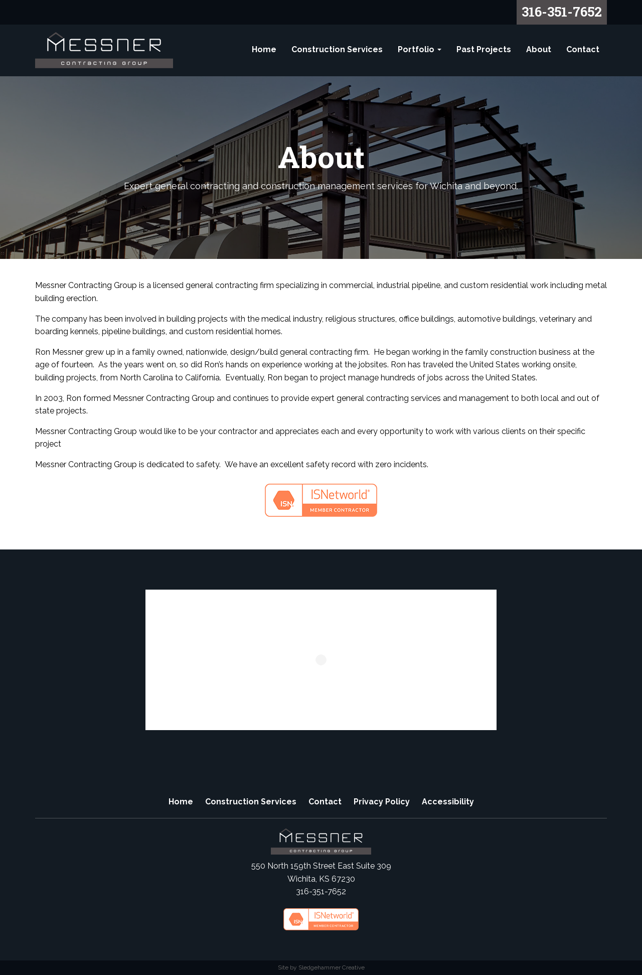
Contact (582, 49)
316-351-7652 (562, 11)
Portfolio (419, 49)
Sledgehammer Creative (331, 967)
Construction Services (337, 49)
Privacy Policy (382, 801)
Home (264, 49)
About (538, 49)
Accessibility (448, 801)
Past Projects (483, 49)
